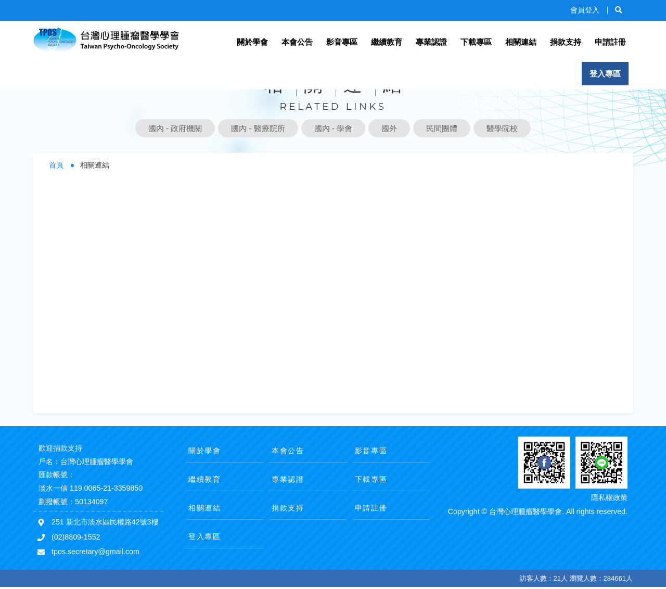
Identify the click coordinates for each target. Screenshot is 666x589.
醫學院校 (502, 128)
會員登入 (584, 10)
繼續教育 (386, 41)
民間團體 (441, 128)
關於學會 (252, 41)
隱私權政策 (609, 497)
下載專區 (476, 41)
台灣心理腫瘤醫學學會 (106, 40)
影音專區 (341, 41)
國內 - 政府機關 (175, 128)
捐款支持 (565, 41)
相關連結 (520, 41)
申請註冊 (610, 41)
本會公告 (297, 41)
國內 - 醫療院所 (258, 128)
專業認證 (431, 41)
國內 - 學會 (333, 128)
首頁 (56, 165)
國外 (389, 128)
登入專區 (605, 73)
